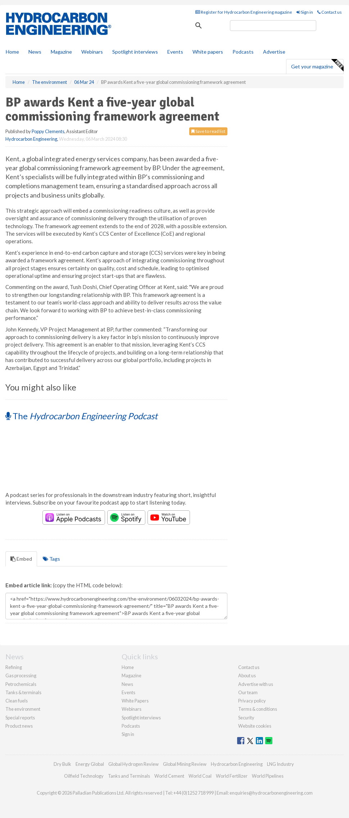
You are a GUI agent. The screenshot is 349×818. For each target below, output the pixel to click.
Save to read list (208, 131)
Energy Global (90, 764)
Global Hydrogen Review (133, 764)
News (127, 684)
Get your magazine (317, 65)
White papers (207, 52)
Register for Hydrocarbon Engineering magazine (243, 12)
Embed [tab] (21, 559)
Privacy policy (252, 701)
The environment (22, 709)
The (81, 416)
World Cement (169, 776)
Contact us (329, 12)
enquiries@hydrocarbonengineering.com (271, 793)
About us (247, 675)
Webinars (92, 52)
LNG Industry (280, 764)
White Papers (135, 701)
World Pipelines (268, 776)
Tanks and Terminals (129, 776)
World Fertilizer (232, 776)
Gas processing (20, 675)
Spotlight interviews (135, 52)
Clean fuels (16, 701)
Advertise (274, 52)
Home (12, 52)
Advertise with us (255, 684)
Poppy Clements (48, 131)
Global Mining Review (185, 764)
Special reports (20, 717)
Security (246, 717)
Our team (248, 692)
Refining (13, 667)
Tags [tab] (51, 559)
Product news (19, 726)
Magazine (61, 52)
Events (175, 52)
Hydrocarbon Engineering (31, 139)
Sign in (304, 12)
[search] (273, 25)
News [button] (34, 52)
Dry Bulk (62, 764)
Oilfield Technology (84, 776)
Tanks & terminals (23, 692)
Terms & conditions (257, 709)
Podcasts (243, 52)
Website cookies (254, 726)
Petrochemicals (20, 684)
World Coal (200, 776)
